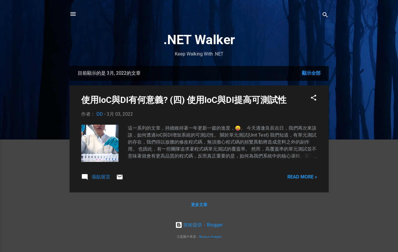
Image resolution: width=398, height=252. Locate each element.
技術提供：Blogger (199, 225)
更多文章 (199, 204)
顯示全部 (311, 73)
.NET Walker (199, 39)
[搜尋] (325, 16)
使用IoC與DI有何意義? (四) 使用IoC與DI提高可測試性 (183, 100)
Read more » (302, 177)
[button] (313, 98)
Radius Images (210, 237)
